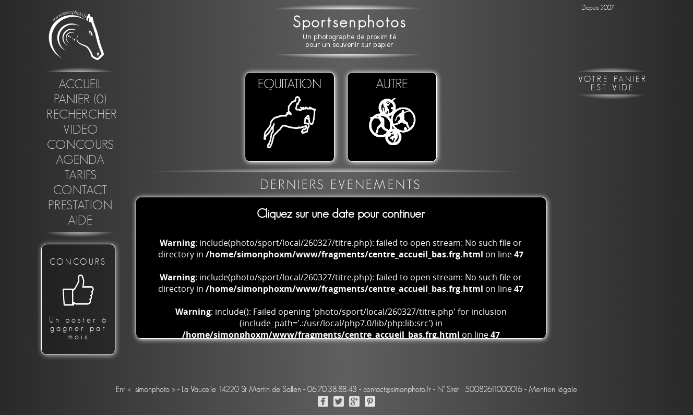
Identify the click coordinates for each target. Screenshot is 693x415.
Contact (80, 190)
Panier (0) (80, 99)
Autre (392, 114)
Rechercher (81, 115)
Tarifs (80, 175)
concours (80, 145)
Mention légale (553, 389)
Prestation (80, 205)
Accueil (80, 84)
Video (80, 130)
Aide (80, 221)
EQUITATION (289, 114)
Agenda (80, 160)
